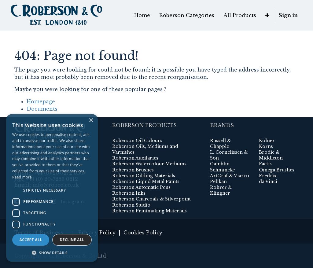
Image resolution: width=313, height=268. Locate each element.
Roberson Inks (128, 193)
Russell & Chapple (220, 143)
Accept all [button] (31, 239)
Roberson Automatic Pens (141, 187)
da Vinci (268, 181)
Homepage (41, 101)
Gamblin (220, 164)
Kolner (267, 140)
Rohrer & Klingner (221, 190)
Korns (266, 146)
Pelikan (218, 181)
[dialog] (52, 188)
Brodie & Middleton (271, 155)
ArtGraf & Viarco (229, 175)
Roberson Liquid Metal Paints (145, 181)
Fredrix (268, 175)
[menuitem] (142, 15)
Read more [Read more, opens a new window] (22, 177)
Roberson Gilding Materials (143, 175)
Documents (42, 109)
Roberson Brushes (133, 170)
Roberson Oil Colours (137, 140)
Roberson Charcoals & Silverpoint (151, 199)
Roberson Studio (131, 205)
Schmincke (222, 170)
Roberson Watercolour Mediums (149, 164)
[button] (267, 15)
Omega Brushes (276, 170)
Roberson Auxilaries (135, 158)
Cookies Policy (142, 232)
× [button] (91, 120)
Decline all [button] (72, 239)
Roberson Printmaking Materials (149, 211)
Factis (265, 164)
